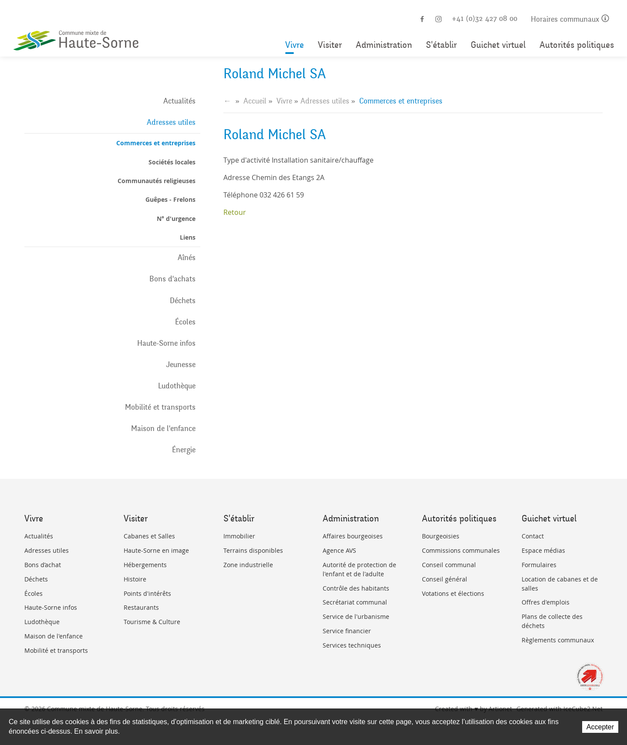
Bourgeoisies (440, 536)
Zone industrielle (248, 565)
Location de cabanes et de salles (560, 583)
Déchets (183, 300)
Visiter (330, 45)
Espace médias (543, 550)
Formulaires (539, 565)
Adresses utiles (171, 122)
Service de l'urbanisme (356, 616)
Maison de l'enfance (163, 428)
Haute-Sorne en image (156, 550)
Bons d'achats (172, 279)
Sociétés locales (172, 162)
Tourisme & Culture (152, 622)
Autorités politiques (576, 45)
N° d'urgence (176, 218)
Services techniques (352, 645)
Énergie (184, 449)
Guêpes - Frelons (170, 199)
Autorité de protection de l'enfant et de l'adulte (359, 569)
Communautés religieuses (157, 181)
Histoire (135, 579)
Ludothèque (177, 386)
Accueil (254, 101)
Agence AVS (339, 550)
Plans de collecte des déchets (552, 621)
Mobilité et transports (160, 407)
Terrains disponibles (253, 550)
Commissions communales (461, 550)
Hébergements (145, 565)
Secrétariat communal (355, 602)
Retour (234, 212)
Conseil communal (449, 565)
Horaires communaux (570, 19)
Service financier (347, 631)
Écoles (185, 322)
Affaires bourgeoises (353, 536)
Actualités (179, 101)
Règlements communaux (558, 640)
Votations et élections (453, 593)
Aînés (187, 257)
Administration (384, 45)
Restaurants (141, 607)
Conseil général (444, 579)
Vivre (294, 45)
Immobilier (239, 536)
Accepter (600, 727)
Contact (533, 536)
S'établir (441, 45)
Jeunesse (181, 364)
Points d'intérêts (147, 593)
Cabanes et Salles (149, 536)
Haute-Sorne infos (166, 343)
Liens (188, 237)
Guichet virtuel (498, 45)
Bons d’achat (42, 565)
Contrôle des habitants (356, 588)
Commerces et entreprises (156, 143)
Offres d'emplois (546, 602)
